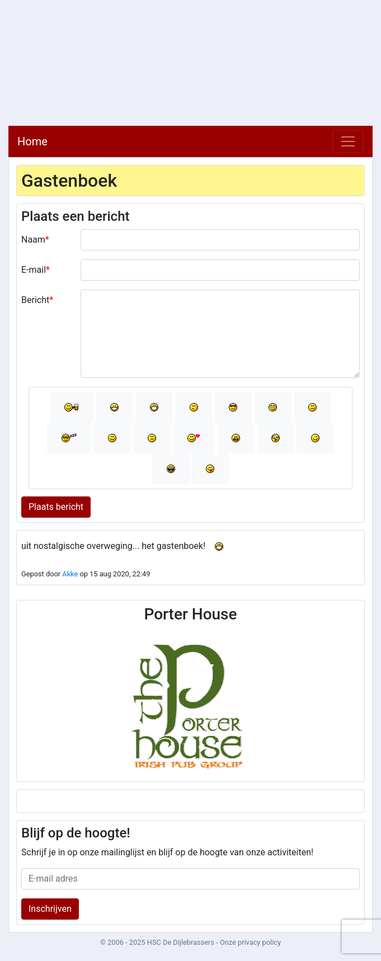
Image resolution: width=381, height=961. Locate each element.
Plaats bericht (56, 506)
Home (32, 141)
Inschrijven (50, 908)
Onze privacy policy (250, 942)
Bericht (35, 300)
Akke (70, 574)
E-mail (33, 269)
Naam (33, 239)
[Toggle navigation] (348, 141)
